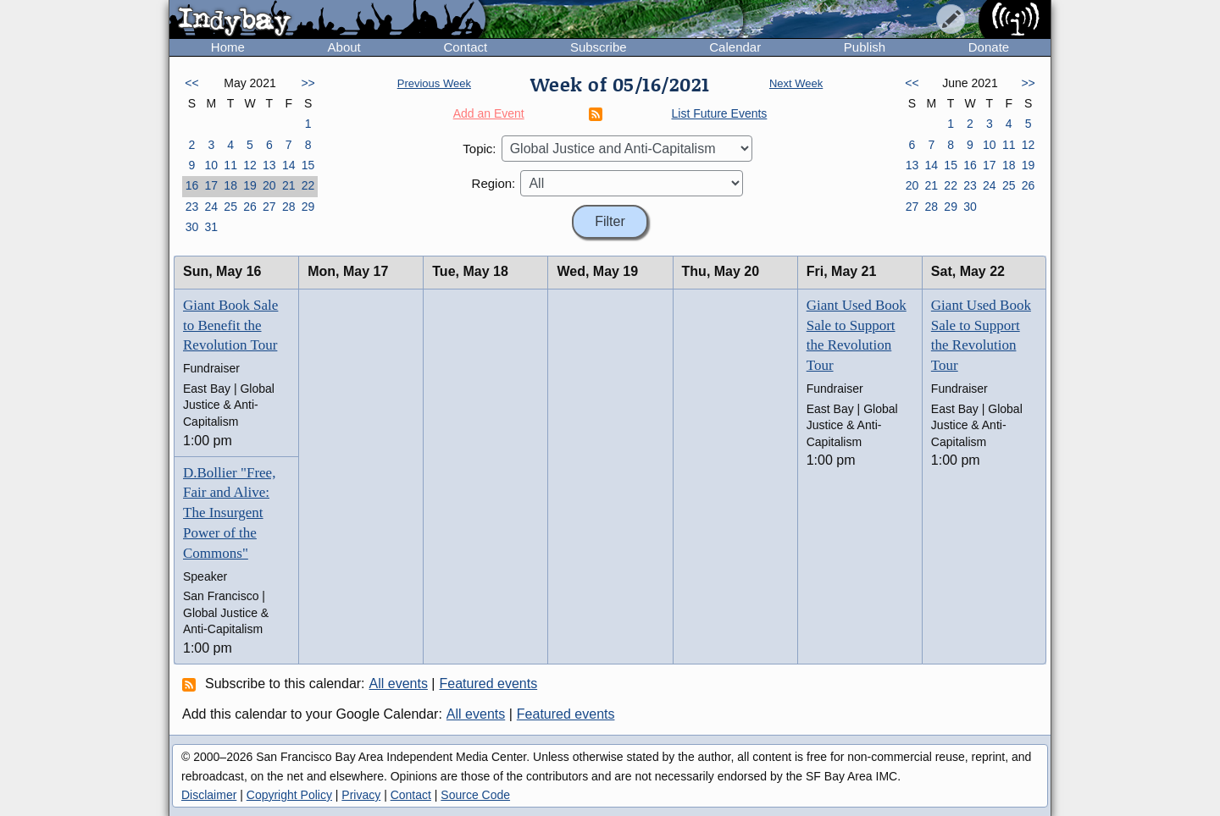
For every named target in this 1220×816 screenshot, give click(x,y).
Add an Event (488, 113)
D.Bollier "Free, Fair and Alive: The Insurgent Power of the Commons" (229, 513)
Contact (465, 47)
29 (308, 206)
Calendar (735, 47)
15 (308, 165)
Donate (988, 47)
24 (211, 206)
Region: (494, 183)
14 (289, 165)
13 (269, 165)
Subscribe (598, 47)
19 (250, 185)
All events (398, 683)
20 (269, 185)
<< (191, 83)
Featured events (489, 683)
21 (289, 185)
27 (269, 206)
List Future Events (720, 113)
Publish (864, 47)
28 (289, 206)
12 (250, 165)
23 (192, 206)
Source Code (475, 795)
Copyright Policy (289, 795)
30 (192, 227)
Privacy (360, 795)
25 (230, 206)
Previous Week (434, 83)
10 (211, 165)
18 (230, 185)
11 (230, 165)
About (344, 47)
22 (308, 185)
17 (211, 185)
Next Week (796, 83)
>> (307, 83)
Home (228, 47)
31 (211, 227)
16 (192, 185)
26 (250, 206)
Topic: (479, 148)
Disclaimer (208, 795)
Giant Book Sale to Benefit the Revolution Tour (230, 325)
